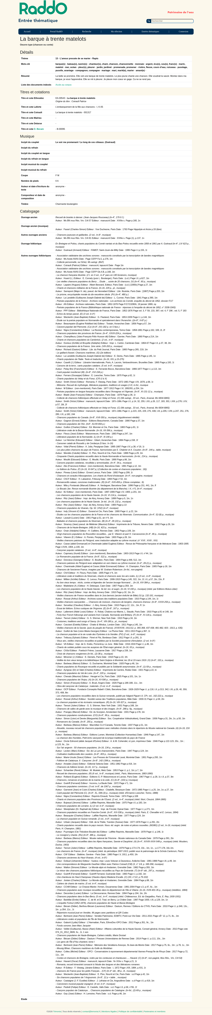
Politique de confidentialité (130, 1011)
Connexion (183, 31)
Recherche (86, 31)
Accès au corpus (63, 85)
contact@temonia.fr (91, 1011)
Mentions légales (109, 1011)
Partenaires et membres (154, 1011)
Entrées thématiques (150, 31)
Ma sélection (116, 31)
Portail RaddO (56, 31)
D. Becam (39, 129)
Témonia (57, 1011)
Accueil (27, 31)
